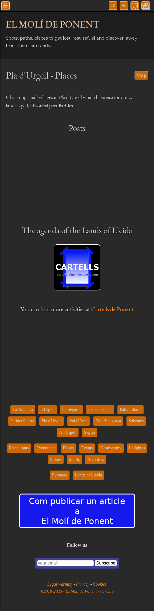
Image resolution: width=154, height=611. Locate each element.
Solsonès (136, 421)
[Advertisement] (77, 178)
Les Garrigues (100, 409)
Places (68, 448)
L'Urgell (47, 409)
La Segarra (71, 409)
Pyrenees (59, 475)
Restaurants (19, 448)
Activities (95, 459)
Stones (55, 459)
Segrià (89, 432)
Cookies (100, 584)
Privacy (83, 584)
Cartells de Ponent (112, 309)
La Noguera (23, 409)
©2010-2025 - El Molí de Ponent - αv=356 (77, 591)
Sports (74, 459)
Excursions (45, 448)
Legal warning (60, 584)
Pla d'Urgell (52, 421)
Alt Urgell (67, 432)
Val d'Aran (78, 421)
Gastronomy (110, 448)
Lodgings (137, 448)
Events (87, 448)
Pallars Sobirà (22, 421)
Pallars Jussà (130, 409)
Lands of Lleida (88, 475)
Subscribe (105, 563)
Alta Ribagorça (108, 421)
